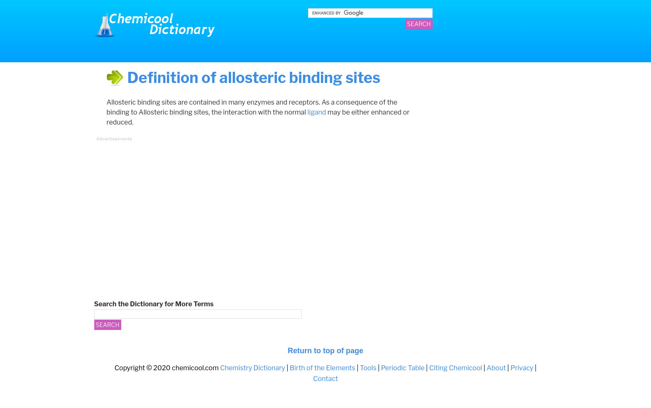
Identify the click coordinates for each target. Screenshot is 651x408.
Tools (368, 368)
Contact (325, 379)
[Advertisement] (250, 204)
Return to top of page (325, 351)
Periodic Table (403, 368)
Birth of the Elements (322, 368)
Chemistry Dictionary (156, 24)
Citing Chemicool (455, 368)
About (496, 368)
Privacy (521, 368)
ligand (317, 112)
